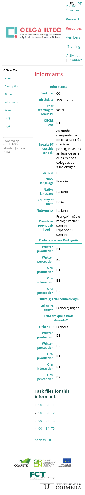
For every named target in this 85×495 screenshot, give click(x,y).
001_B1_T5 (46, 428)
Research (73, 19)
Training (74, 46)
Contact (76, 60)
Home (8, 78)
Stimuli (9, 94)
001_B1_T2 (46, 412)
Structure (73, 10)
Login (8, 126)
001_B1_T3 (46, 420)
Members (72, 37)
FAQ (7, 118)
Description (12, 86)
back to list (43, 440)
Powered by (11, 142)
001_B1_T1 (46, 404)
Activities (73, 55)
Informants (12, 102)
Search (9, 110)
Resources (74, 28)
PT (80, 3)
